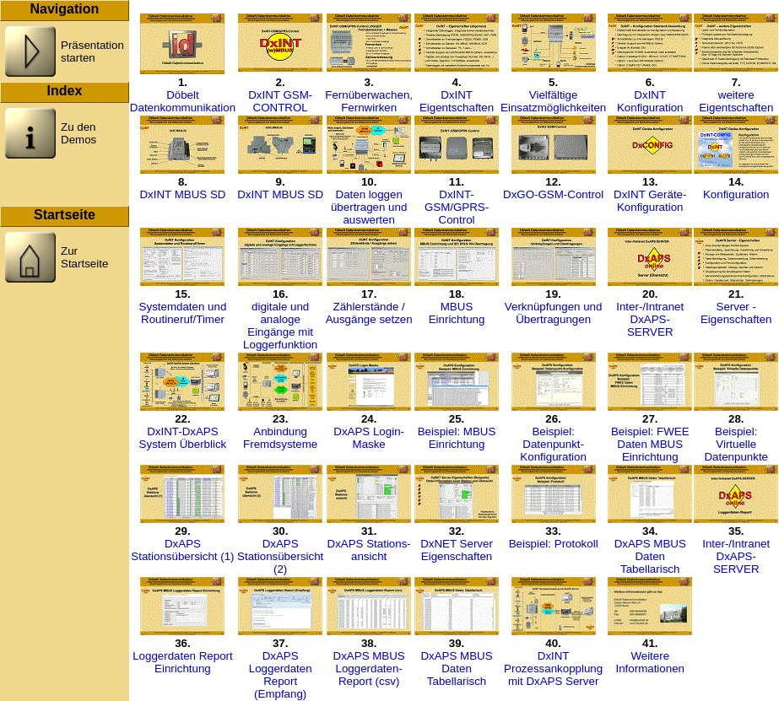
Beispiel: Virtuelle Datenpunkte (736, 444)
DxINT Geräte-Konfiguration (650, 200)
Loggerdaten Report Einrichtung (183, 662)
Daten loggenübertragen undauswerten (369, 207)
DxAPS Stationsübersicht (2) (280, 556)
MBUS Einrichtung (457, 313)
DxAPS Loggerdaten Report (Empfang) (280, 675)
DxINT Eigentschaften (456, 101)
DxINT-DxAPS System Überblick (183, 437)
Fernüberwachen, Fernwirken (369, 101)
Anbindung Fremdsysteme (280, 437)
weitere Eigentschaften (736, 101)
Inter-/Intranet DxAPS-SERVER (650, 319)
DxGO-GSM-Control (553, 194)
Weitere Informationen (649, 662)
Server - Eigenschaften (736, 313)
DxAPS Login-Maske (368, 437)
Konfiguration (736, 194)
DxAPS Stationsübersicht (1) (182, 550)
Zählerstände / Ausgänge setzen (369, 313)
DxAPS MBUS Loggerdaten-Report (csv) (369, 669)
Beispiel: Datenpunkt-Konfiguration (553, 444)
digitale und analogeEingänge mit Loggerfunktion (280, 325)
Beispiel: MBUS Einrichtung (457, 437)
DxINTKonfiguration (650, 101)
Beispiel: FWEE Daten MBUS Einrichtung (650, 444)
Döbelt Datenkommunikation (182, 101)
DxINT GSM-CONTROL (280, 101)
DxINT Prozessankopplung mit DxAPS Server (553, 669)
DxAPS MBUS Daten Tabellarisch (650, 556)
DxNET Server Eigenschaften (456, 550)
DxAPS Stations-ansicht (369, 550)
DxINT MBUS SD (182, 194)
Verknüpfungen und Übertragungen (554, 313)
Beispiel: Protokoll (553, 543)
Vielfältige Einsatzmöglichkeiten (553, 101)
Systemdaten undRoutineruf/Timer (183, 313)
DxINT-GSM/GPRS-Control (457, 207)
